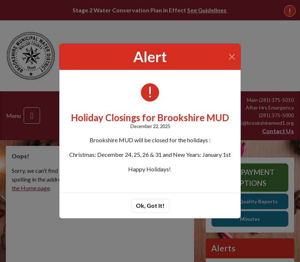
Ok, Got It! (150, 205)
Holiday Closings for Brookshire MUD (150, 117)
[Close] (232, 57)
